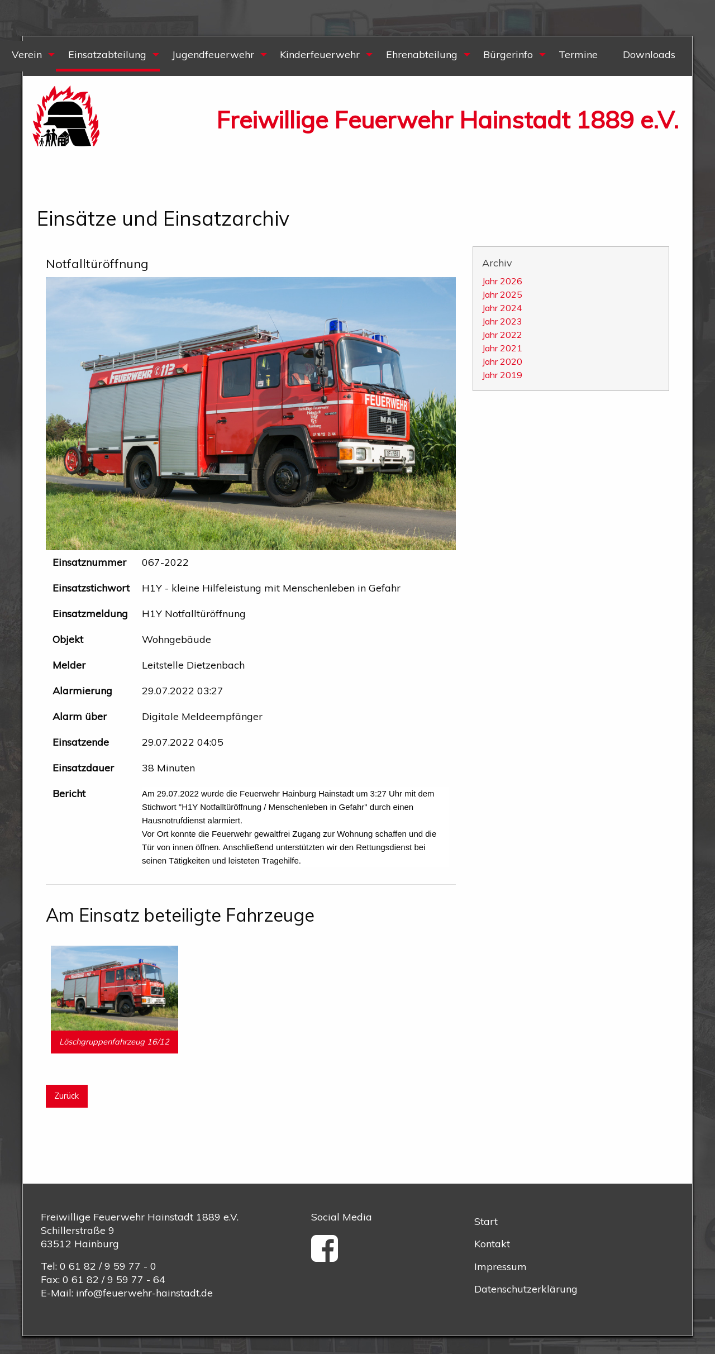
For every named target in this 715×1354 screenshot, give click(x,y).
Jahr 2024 (502, 307)
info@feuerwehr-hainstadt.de (144, 1292)
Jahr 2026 (502, 281)
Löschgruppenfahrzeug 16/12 (114, 1042)
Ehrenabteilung (421, 54)
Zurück (66, 1096)
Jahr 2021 (502, 348)
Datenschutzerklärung (526, 1289)
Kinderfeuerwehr (320, 54)
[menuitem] (107, 56)
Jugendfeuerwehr (213, 54)
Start (486, 1221)
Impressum (500, 1266)
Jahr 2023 (502, 321)
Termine (578, 54)
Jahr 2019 (502, 374)
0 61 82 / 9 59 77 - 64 (114, 1279)
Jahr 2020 (502, 361)
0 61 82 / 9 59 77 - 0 (108, 1266)
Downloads (649, 54)
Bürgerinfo (508, 54)
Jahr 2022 (502, 334)
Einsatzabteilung (107, 54)
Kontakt (492, 1243)
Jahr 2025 (502, 294)
